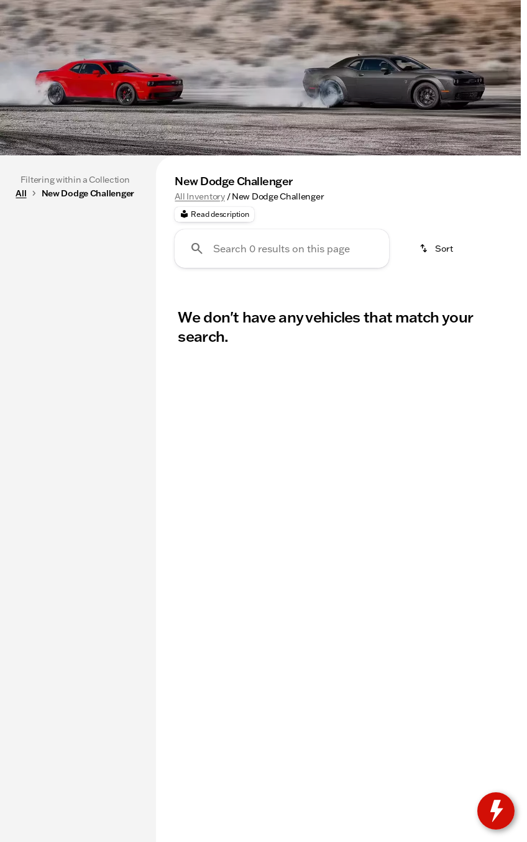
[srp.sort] (436, 366)
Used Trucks (367, 248)
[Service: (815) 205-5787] (105, 9)
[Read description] (214, 331)
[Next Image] (507, 248)
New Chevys (278, 248)
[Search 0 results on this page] (282, 366)
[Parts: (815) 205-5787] (191, 9)
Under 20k (193, 248)
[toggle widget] (496, 811)
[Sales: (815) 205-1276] (273, 9)
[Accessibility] (34, 9)
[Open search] (375, 42)
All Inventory (199, 313)
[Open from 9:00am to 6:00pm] (385, 9)
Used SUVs (453, 248)
